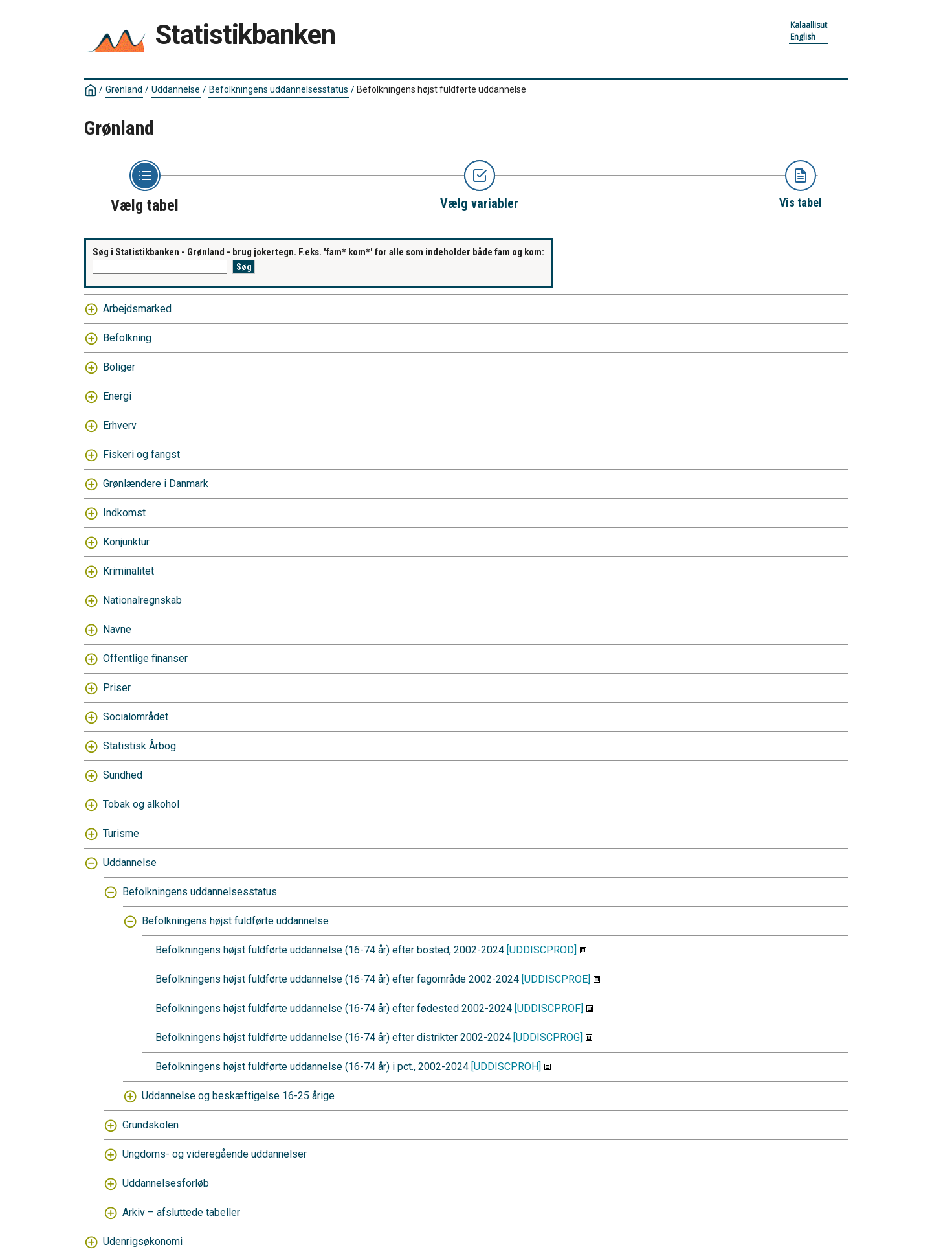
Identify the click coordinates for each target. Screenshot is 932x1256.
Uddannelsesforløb (165, 1183)
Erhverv (120, 425)
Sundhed (122, 775)
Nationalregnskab (142, 600)
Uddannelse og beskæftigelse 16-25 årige (238, 1096)
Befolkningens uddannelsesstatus (278, 89)
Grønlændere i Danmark (155, 483)
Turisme (121, 833)
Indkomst (124, 513)
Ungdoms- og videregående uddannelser (214, 1154)
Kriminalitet (128, 571)
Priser (117, 687)
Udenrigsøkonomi (143, 1241)
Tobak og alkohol (141, 804)
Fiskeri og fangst (141, 454)
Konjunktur (126, 542)
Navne (117, 629)
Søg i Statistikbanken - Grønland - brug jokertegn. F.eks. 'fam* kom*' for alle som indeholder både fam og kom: (318, 252)
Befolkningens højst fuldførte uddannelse (441, 89)
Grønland (123, 89)
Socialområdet (135, 717)
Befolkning (127, 338)
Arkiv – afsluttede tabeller (181, 1212)
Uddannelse (175, 89)
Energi (117, 396)
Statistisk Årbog (139, 746)
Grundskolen (150, 1125)
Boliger (119, 367)
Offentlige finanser (145, 658)
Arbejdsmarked (137, 309)
